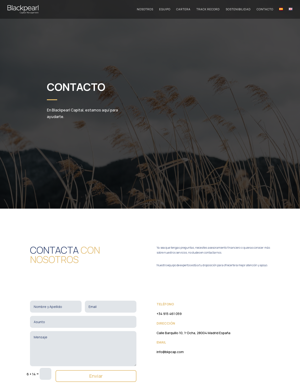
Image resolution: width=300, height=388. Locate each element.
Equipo (164, 9)
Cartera (183, 9)
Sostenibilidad (238, 9)
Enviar (96, 376)
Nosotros (145, 9)
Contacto (265, 9)
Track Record (208, 9)
